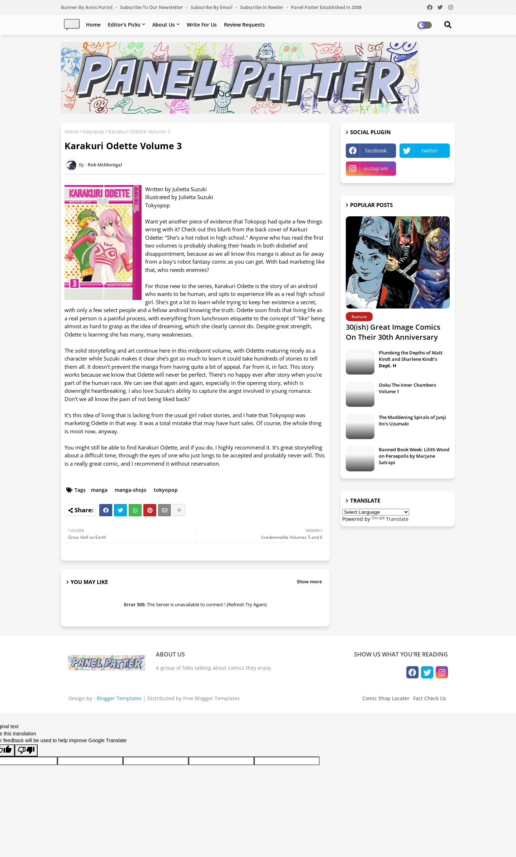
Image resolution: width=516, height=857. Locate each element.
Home (93, 24)
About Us (163, 24)
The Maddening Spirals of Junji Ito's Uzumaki (412, 420)
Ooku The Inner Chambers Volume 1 (407, 388)
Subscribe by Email (212, 7)
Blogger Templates (119, 698)
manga (99, 489)
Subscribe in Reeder (262, 7)
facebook (376, 150)
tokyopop (93, 131)
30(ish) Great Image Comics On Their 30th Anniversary (393, 332)
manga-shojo (131, 489)
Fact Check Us (429, 698)
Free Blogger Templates (211, 698)
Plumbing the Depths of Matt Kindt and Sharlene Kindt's (411, 359)
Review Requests (244, 24)
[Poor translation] (26, 750)
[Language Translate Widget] (375, 512)
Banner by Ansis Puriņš (87, 7)
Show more (309, 581)
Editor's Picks (124, 24)
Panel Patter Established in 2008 (326, 7)
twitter (430, 150)
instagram (376, 168)
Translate (390, 518)
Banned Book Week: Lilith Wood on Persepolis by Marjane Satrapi (414, 456)
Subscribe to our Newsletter (152, 7)
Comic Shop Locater (386, 698)
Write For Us (202, 24)
